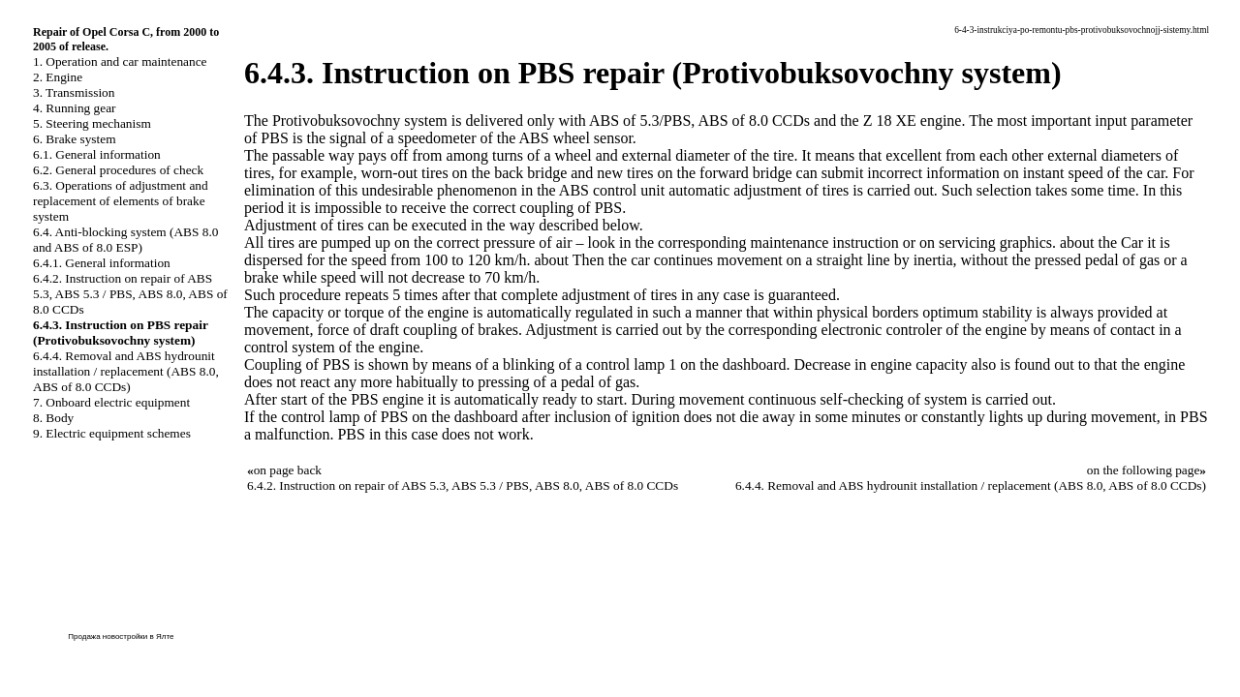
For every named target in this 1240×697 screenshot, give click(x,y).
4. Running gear (74, 108)
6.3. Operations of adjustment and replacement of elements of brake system (120, 201)
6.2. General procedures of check (118, 170)
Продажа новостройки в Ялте (120, 636)
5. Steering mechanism (92, 123)
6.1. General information (97, 154)
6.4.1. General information (101, 263)
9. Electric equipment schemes (112, 433)
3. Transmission (73, 92)
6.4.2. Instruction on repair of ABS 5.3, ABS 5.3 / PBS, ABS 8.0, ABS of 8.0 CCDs (130, 294)
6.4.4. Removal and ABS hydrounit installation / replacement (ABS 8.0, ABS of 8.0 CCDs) (126, 371)
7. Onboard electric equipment (111, 402)
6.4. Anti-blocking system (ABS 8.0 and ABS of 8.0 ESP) (125, 240)
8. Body (53, 417)
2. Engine (57, 77)
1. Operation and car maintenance (119, 61)
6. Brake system (74, 139)
